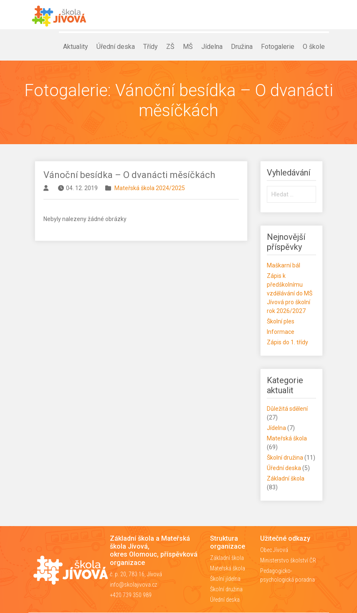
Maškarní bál (283, 265)
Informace (280, 331)
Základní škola (285, 478)
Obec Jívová (274, 550)
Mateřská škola (287, 438)
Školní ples (280, 321)
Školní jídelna (225, 578)
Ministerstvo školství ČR (288, 560)
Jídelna (276, 428)
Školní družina (285, 457)
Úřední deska (284, 468)
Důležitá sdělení (287, 408)
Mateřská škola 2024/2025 (149, 188)
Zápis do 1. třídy (287, 342)
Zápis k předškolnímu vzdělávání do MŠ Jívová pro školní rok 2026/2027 (289, 293)
